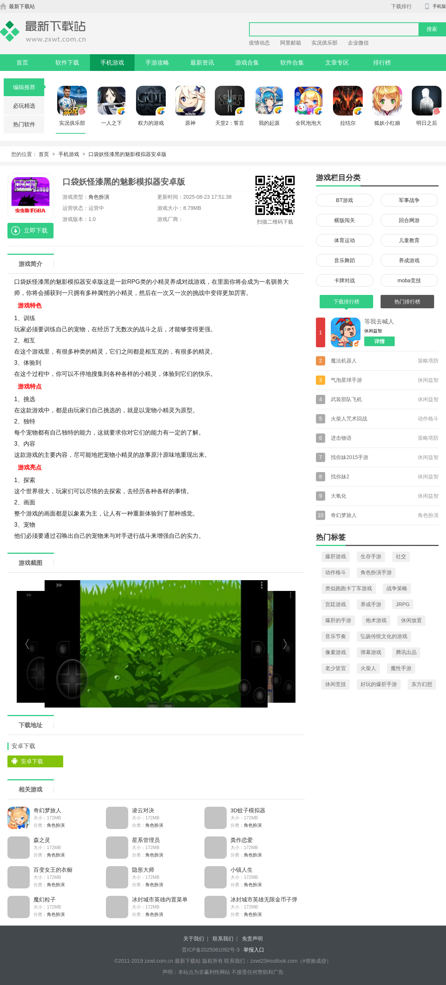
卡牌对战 (344, 280)
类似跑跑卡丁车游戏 (348, 588)
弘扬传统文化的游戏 (384, 636)
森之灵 (41, 840)
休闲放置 (411, 620)
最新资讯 (202, 62)
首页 (22, 62)
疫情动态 (259, 43)
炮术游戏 (376, 620)
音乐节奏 (335, 636)
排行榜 (382, 62)
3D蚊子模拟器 (247, 810)
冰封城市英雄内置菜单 (160, 899)
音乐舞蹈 (344, 260)
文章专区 (337, 62)
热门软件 (24, 124)
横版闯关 (344, 220)
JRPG (403, 604)
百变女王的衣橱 (52, 870)
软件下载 (67, 62)
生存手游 (371, 556)
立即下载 (36, 230)
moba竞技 (409, 280)
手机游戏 (112, 62)
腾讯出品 (406, 652)
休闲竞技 (335, 684)
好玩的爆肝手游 (379, 684)
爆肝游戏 (335, 556)
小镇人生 (241, 870)
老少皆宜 (335, 668)
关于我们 (193, 939)
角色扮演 (98, 197)
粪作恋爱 (241, 840)
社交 (401, 556)
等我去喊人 (379, 321)
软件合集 (292, 62)
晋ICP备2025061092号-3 (211, 950)
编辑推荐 (29, 87)
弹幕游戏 (371, 652)
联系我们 (223, 939)
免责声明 (252, 939)
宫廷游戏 (335, 604)
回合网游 (409, 220)
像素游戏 (335, 652)
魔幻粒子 (44, 899)
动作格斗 (335, 572)
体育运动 (344, 240)
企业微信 (358, 43)
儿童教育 (409, 240)
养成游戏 (409, 260)
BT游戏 (344, 200)
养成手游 (371, 604)
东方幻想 (421, 684)
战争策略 (397, 588)
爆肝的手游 (338, 620)
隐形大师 (143, 870)
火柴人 (368, 668)
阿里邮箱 (290, 43)
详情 (379, 341)
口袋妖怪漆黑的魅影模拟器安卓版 (127, 154)
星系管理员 (146, 840)
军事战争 (409, 200)
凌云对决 (143, 810)
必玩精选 (24, 106)
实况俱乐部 (324, 43)
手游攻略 (157, 62)
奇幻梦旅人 (47, 810)
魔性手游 (401, 668)
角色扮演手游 (376, 572)
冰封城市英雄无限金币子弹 (263, 899)
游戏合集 (247, 62)
